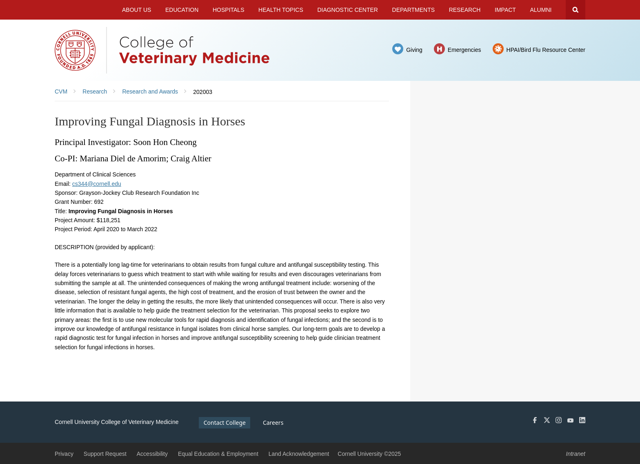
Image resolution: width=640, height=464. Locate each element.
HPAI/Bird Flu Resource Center (546, 50)
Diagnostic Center (347, 10)
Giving (414, 50)
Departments (413, 10)
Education (181, 10)
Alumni (541, 10)
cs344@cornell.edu (96, 184)
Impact (505, 10)
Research (465, 10)
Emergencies (464, 50)
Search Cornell (575, 10)
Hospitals (228, 10)
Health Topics (280, 10)
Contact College (225, 422)
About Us (136, 10)
